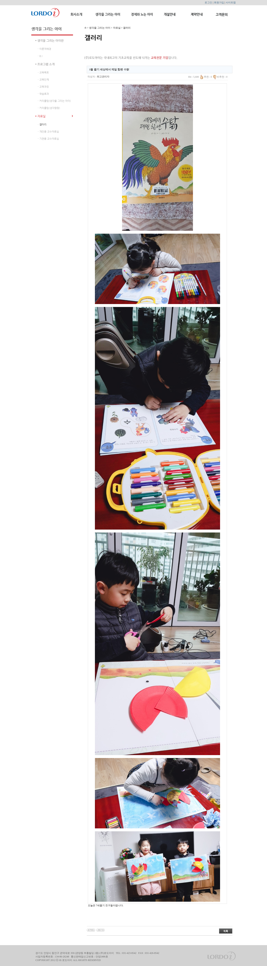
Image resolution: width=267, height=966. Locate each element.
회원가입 (219, 2)
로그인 (208, 2)
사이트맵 (231, 2)
